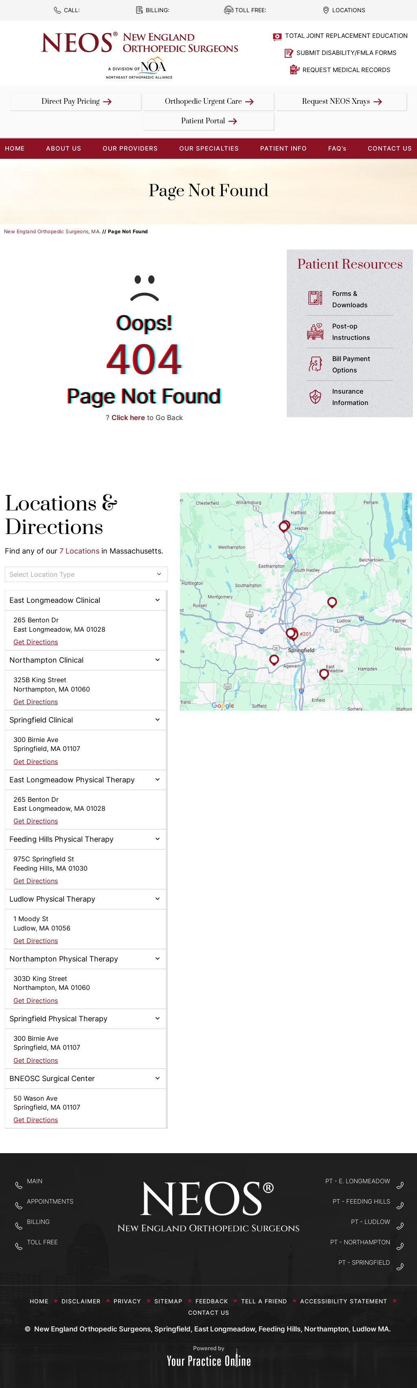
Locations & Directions (61, 516)
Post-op (366, 332)
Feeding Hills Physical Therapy (61, 839)
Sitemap (171, 1301)
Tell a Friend (267, 1301)
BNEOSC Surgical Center (52, 1078)
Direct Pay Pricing (71, 101)
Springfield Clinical (41, 720)
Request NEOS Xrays (336, 101)
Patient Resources (350, 264)
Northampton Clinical (46, 660)
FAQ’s (337, 148)
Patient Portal (203, 121)
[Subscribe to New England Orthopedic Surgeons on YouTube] (234, 1256)
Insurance (366, 397)
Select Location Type (42, 574)
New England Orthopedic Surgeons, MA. (52, 231)
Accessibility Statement (347, 1301)
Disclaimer (84, 1301)
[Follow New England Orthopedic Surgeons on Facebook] (183, 1256)
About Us (63, 148)
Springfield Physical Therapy (58, 1018)
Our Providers (130, 148)
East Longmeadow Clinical (54, 600)
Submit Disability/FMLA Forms (346, 53)
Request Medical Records (347, 70)
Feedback (215, 1301)
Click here (128, 418)
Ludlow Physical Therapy (52, 899)
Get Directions (35, 642)
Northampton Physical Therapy (63, 959)
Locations (348, 10)
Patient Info (283, 148)
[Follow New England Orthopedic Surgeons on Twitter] (208, 1256)
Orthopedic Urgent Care (203, 101)
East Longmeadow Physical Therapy (72, 779)
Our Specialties (209, 148)
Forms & (366, 300)
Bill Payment (366, 365)
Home (39, 1301)
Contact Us (390, 148)
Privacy (131, 1301)
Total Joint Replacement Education (346, 35)
